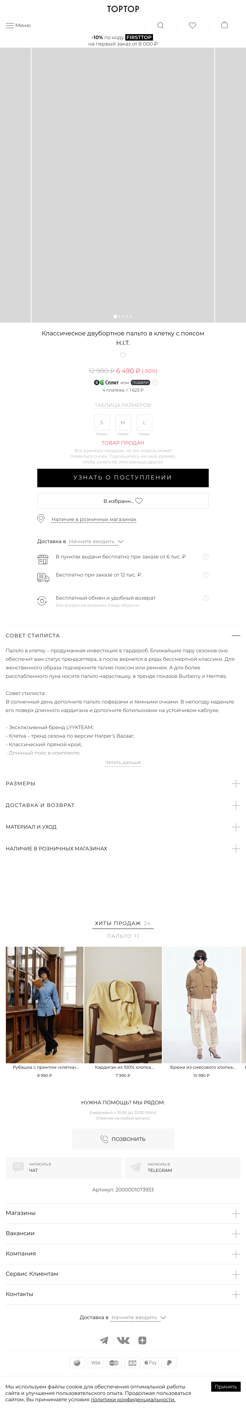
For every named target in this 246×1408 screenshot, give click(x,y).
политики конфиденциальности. (133, 1399)
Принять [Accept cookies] (226, 1386)
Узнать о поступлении (123, 477)
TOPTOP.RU (123, 9)
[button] (115, 316)
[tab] (123, 924)
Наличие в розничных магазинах (93, 519)
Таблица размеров (123, 405)
